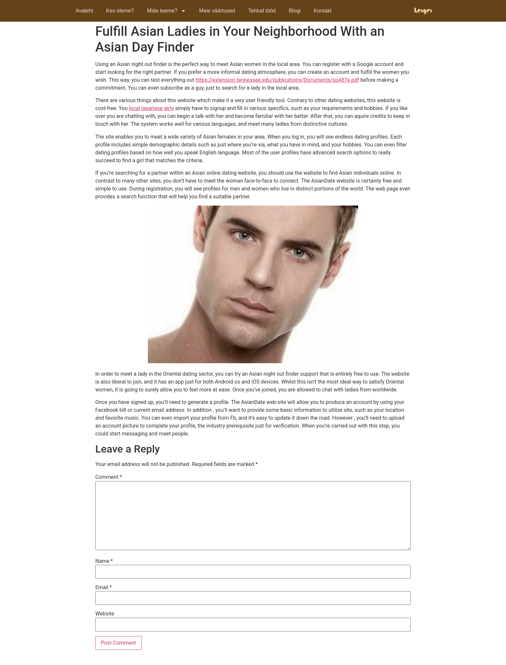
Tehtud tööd (262, 10)
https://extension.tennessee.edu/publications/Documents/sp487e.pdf (277, 80)
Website (104, 613)
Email (103, 587)
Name (104, 561)
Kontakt (323, 10)
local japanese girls (151, 108)
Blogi (295, 10)
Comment (108, 477)
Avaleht (84, 10)
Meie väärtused (217, 10)
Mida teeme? (166, 11)
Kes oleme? (120, 10)
